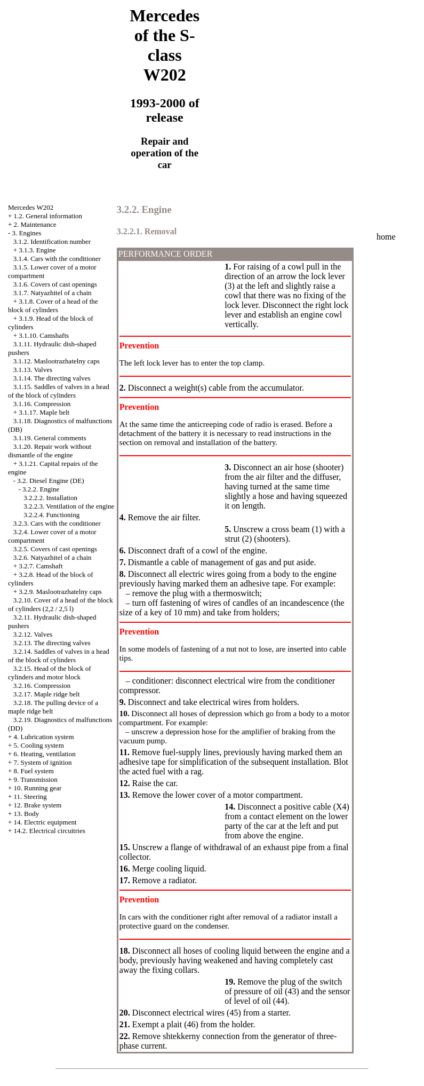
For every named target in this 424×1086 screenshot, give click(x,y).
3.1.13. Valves (32, 370)
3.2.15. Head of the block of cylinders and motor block (49, 672)
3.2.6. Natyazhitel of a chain (52, 557)
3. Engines (26, 233)
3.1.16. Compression (42, 404)
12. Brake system (37, 805)
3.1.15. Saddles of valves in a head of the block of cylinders (58, 391)
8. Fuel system (33, 771)
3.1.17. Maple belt (44, 412)
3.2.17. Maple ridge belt (46, 694)
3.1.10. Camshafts (44, 335)
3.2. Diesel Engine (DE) (50, 481)
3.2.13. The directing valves (52, 643)
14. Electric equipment (44, 822)
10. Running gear (37, 788)
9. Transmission (35, 779)
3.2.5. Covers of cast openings (55, 549)
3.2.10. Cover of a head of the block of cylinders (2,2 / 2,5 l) (60, 604)
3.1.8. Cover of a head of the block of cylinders (53, 305)
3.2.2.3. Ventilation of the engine (68, 506)
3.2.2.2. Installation (50, 498)
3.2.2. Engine (40, 489)
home (386, 236)
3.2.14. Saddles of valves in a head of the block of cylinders (58, 655)
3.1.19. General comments (49, 438)
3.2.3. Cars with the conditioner (57, 523)
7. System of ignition (42, 762)
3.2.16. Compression (42, 685)
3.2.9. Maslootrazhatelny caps (60, 592)
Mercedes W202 (30, 207)
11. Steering (29, 796)
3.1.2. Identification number (52, 241)
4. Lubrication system (43, 737)
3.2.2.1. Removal (147, 231)
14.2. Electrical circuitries (49, 831)
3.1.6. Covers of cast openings (55, 284)
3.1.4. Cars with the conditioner (57, 259)
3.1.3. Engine (37, 250)
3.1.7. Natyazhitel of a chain (52, 293)
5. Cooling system (38, 745)
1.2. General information (47, 216)
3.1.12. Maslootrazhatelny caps (56, 361)
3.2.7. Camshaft (40, 566)
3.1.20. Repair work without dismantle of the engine (49, 450)
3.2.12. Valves (32, 634)
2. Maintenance (34, 224)
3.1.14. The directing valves (52, 378)
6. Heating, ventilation (44, 754)
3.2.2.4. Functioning (51, 515)
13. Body (26, 814)
